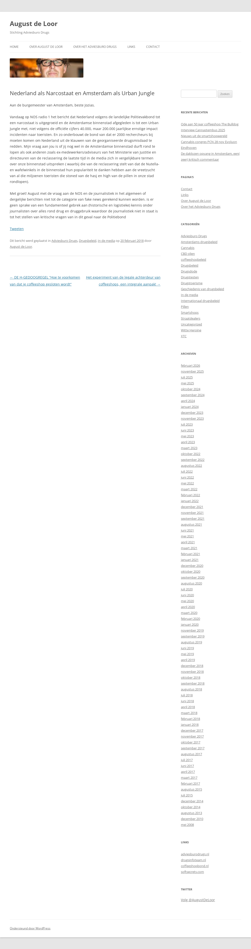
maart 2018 (189, 713)
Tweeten (17, 228)
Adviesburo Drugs (64, 240)
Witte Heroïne (191, 330)
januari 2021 (190, 560)
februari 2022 (190, 495)
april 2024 (188, 401)
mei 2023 (187, 436)
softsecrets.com (192, 872)
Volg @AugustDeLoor (198, 899)
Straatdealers (190, 318)
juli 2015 (187, 795)
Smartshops (190, 312)
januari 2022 (190, 501)
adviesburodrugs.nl (195, 854)
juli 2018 (187, 695)
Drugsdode (189, 271)
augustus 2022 (191, 465)
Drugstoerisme (191, 283)
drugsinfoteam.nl (193, 860)
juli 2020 (187, 589)
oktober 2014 (190, 807)
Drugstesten (190, 277)
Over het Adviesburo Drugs (95, 47)
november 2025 (192, 371)
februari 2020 (190, 618)
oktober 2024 (190, 389)
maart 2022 (189, 489)
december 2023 (192, 412)
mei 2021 (187, 536)
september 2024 (192, 395)
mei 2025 (187, 383)
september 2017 (192, 748)
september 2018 (192, 683)
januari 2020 (190, 624)
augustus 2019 (191, 642)
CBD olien (188, 253)
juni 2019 (187, 648)
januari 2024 (190, 406)
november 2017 (192, 736)
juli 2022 (187, 471)
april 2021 (188, 542)
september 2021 (192, 518)
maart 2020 (189, 613)
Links (131, 47)
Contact (153, 47)
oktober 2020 (190, 571)
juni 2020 (187, 595)
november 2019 (192, 630)
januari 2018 (190, 724)
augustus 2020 (191, 583)
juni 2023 (187, 430)
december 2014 (192, 801)
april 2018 (188, 707)
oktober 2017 (190, 742)
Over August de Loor (46, 47)
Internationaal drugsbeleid (200, 301)
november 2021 (192, 512)
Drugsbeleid (87, 240)
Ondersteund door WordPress (30, 928)
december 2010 (192, 819)
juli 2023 (187, 424)
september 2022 (192, 459)
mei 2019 (187, 654)
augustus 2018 (191, 689)
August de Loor (34, 23)
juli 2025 (187, 377)
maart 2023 (189, 448)
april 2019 (188, 660)
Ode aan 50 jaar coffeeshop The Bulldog (209, 124)
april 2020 (188, 607)
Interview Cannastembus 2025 (203, 130)
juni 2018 (187, 701)
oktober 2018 (190, 677)
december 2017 (192, 730)
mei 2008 (187, 824)
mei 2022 (187, 483)
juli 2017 (187, 760)
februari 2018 (190, 718)
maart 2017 (189, 777)
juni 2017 (187, 766)
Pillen (185, 306)
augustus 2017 (191, 754)
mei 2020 (187, 601)
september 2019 (192, 636)
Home (14, 47)
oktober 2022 (190, 454)
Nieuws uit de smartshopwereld (204, 136)
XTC (184, 336)
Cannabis (187, 248)
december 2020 (192, 565)
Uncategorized (191, 324)
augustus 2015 (191, 789)
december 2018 (192, 665)
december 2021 (192, 507)
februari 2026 (190, 365)
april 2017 (188, 771)
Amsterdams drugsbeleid (199, 242)
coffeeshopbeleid (193, 259)
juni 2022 (187, 477)
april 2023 (188, 442)
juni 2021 (187, 530)
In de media (106, 240)
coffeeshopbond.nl (195, 866)
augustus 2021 (191, 524)
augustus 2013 (191, 813)
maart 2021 (189, 548)
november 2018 (192, 671)
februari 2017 (190, 783)
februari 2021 (190, 554)
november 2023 (192, 418)
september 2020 (192, 577)
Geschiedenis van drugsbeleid (202, 289)
